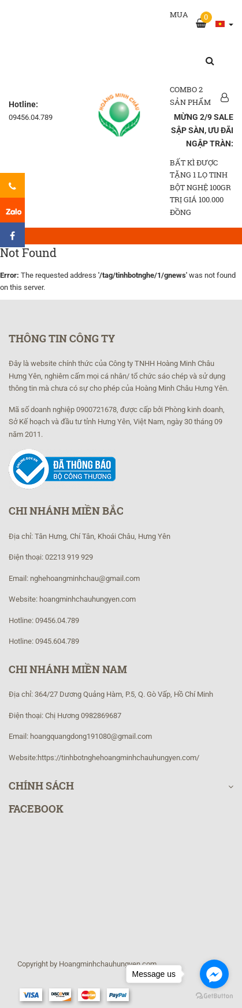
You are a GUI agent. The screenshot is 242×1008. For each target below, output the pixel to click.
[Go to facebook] (214, 974)
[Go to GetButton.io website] (214, 996)
